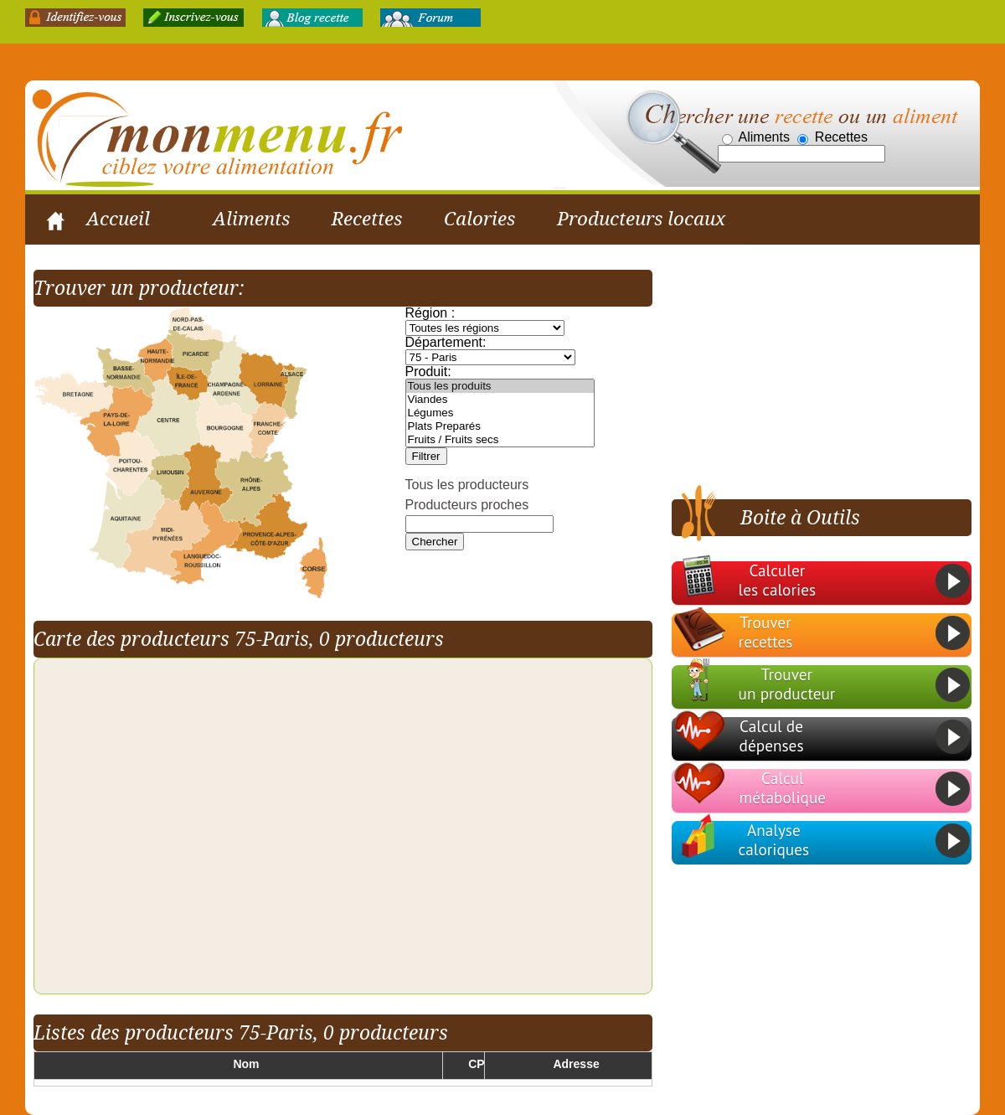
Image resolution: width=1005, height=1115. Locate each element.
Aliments (251, 219)
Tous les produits (500, 387)
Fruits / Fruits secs (500, 440)
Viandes (500, 400)
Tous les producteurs (467, 485)
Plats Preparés (500, 427)
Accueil (118, 219)
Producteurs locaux (641, 219)
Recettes (367, 219)
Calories (479, 219)
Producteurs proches (467, 505)
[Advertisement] (810, 375)
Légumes (500, 414)
